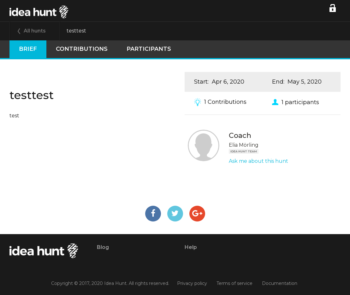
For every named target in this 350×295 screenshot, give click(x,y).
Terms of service (234, 283)
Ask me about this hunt (258, 161)
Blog (103, 247)
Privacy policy (192, 283)
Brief (28, 48)
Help (191, 247)
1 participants (300, 101)
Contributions (82, 48)
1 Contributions (225, 101)
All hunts (35, 31)
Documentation (279, 283)
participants (149, 48)
